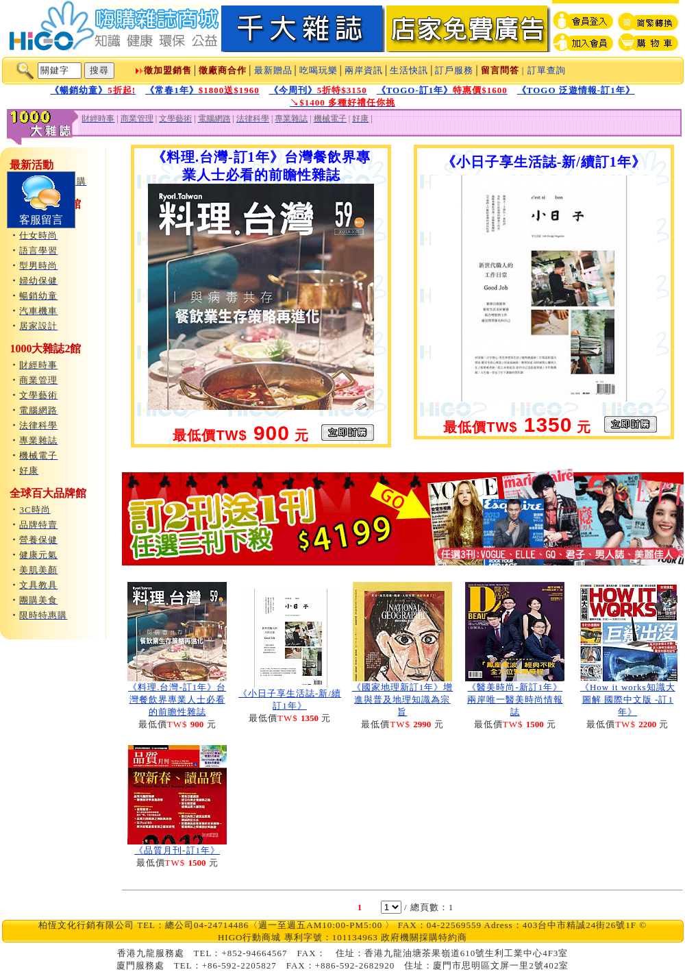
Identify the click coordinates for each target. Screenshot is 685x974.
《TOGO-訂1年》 (442, 90)
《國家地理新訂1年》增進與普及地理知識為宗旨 (402, 699)
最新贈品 (273, 70)
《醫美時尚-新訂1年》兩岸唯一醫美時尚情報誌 (515, 699)
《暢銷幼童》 (93, 90)
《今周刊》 (318, 90)
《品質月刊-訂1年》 (177, 850)
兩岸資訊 (364, 70)
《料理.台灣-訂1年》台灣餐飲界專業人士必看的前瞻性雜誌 (177, 699)
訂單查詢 (546, 70)
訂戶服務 (454, 70)
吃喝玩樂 (318, 70)
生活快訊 (409, 70)
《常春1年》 (202, 90)
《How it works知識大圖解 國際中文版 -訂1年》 (627, 699)
